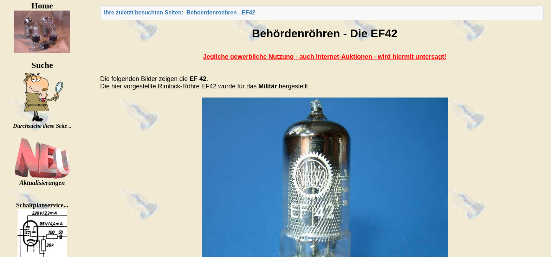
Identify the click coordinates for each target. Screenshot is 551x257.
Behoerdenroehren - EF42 (221, 12)
